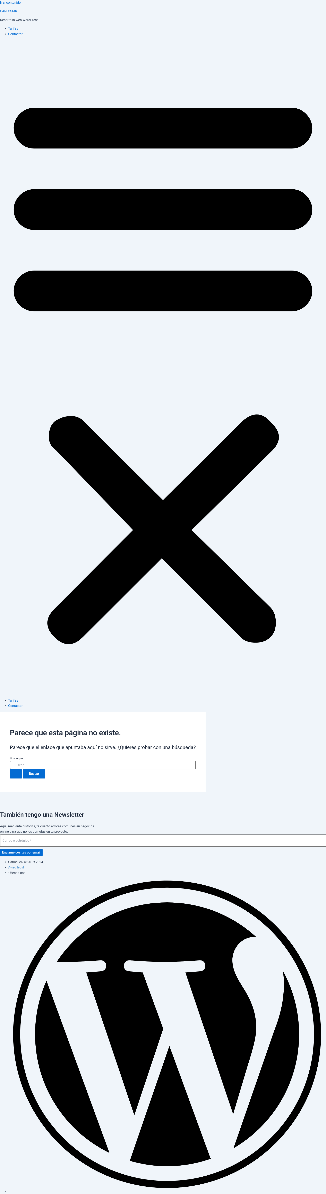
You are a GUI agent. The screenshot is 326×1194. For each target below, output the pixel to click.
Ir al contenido (10, 2)
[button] (163, 367)
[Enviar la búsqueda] (16, 773)
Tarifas (13, 28)
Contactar (15, 34)
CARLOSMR (8, 11)
